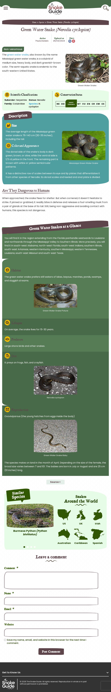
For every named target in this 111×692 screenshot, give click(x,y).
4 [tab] (35, 545)
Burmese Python (30, 532)
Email (9, 608)
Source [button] (54, 482)
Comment (11, 567)
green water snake (18, 54)
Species (41, 22)
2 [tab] (28, 545)
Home (34, 22)
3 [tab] (31, 545)
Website (9, 624)
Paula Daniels (42, 40)
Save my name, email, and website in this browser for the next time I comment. (46, 641)
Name (9, 593)
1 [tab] (24, 545)
